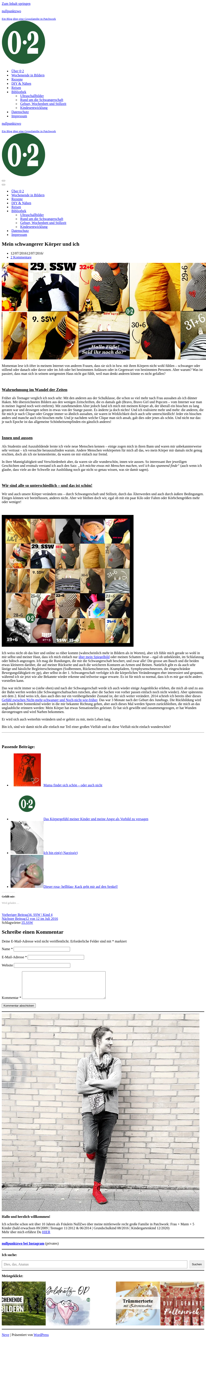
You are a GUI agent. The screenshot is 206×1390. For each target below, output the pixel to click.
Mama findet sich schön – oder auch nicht (72, 785)
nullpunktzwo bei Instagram (23, 1249)
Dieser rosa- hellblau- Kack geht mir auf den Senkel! (80, 886)
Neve (5, 1340)
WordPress (41, 1340)
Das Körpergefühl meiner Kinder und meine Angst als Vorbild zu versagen (95, 819)
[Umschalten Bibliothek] (78, 211)
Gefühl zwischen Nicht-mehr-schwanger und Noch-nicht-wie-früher (49, 700)
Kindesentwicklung (33, 108)
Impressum (19, 116)
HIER (46, 1237)
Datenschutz (20, 112)
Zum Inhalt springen (16, 3)
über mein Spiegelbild (94, 657)
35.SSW (27, 922)
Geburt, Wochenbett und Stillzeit (43, 104)
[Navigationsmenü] (3, 180)
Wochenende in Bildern (28, 75)
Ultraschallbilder (32, 96)
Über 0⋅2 (17, 71)
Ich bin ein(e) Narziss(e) (60, 853)
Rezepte (17, 79)
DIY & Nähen (21, 83)
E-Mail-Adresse (14, 957)
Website (7, 965)
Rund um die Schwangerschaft (41, 100)
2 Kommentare (21, 257)
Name (7, 949)
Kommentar (11, 1003)
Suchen (197, 1269)
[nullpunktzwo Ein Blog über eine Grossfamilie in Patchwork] (103, 37)
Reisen (16, 88)
